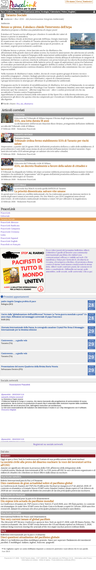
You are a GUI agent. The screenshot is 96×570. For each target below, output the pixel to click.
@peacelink (6, 394)
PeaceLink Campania (10, 228)
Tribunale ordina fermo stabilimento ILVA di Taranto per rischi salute (51, 142)
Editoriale (20, 185)
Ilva (16, 19)
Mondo (18, 11)
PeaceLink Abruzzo (9, 222)
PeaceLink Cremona (10, 231)
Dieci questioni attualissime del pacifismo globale (30, 537)
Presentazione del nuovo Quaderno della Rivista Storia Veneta (29, 366)
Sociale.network (9, 380)
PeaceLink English (9, 241)
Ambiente (8, 19)
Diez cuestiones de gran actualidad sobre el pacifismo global (36, 483)
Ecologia (45, 11)
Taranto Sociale (16, 15)
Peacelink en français (10, 244)
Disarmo (5, 456)
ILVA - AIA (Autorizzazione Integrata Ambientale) (42, 19)
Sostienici (87, 1)
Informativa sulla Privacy (83, 558)
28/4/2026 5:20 (18, 439)
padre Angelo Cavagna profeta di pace (18, 301)
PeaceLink (8, 209)
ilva (18, 103)
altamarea (28, 103)
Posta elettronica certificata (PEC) (63, 560)
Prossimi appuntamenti (16, 296)
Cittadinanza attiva (31, 11)
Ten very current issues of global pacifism (25, 519)
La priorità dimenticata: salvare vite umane (39, 191)
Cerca (79, 1)
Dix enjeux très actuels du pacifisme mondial (27, 501)
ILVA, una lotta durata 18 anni (31, 120)
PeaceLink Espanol (9, 238)
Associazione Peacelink (19, 385)
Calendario (55, 11)
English (71, 11)
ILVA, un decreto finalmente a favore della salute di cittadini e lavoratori (44, 167)
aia (22, 103)
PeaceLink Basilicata (10, 225)
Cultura (9, 11)
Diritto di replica (44, 560)
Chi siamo (70, 1)
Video (64, 11)
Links (3, 235)
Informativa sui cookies (30, 560)
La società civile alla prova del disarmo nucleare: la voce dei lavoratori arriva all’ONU (46, 463)
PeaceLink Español (11, 477)
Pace (3, 11)
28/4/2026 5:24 (18, 394)
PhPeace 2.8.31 (67, 558)
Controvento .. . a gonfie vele (14, 340)
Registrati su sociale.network (48, 444)
